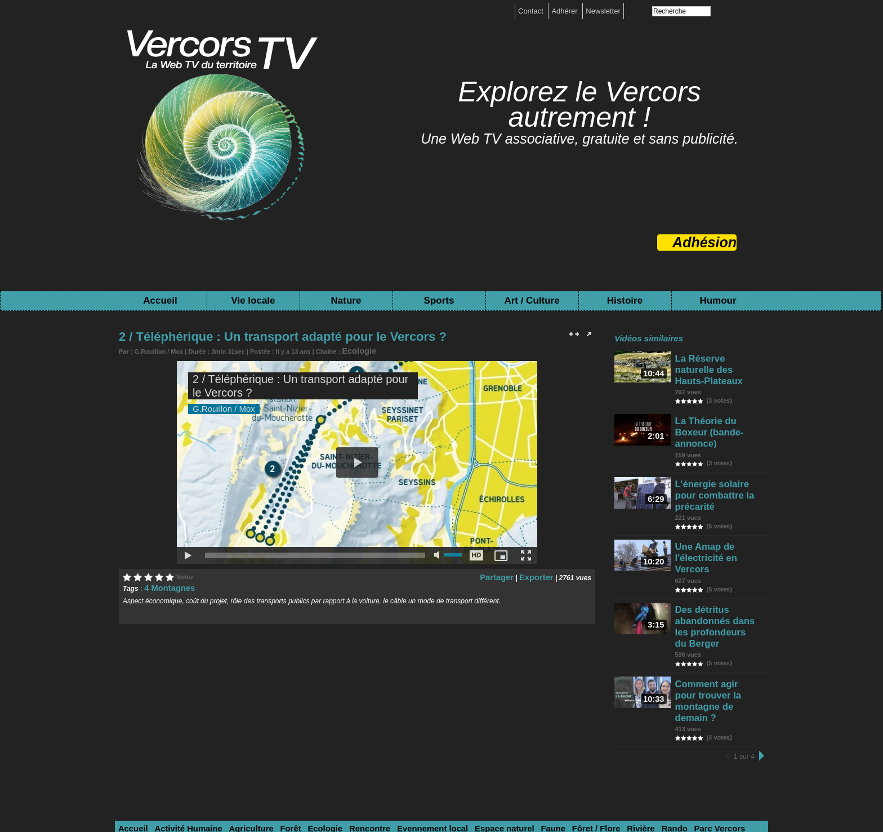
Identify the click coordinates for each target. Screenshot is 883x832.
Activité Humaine (178, 721)
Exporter (539, 575)
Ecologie (355, 349)
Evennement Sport (187, 735)
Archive (470, 735)
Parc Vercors (642, 721)
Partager (506, 575)
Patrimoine (508, 735)
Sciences (686, 721)
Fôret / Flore (535, 721)
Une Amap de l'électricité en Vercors (718, 499)
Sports (439, 300)
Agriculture (234, 721)
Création (273, 735)
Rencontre (337, 721)
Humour (717, 300)
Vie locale (253, 300)
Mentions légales (407, 785)
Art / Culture (531, 300)
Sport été (133, 735)
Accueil (160, 300)
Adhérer (565, 11)
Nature (346, 300)
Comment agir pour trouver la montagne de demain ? (719, 604)
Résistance (431, 735)
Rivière (574, 721)
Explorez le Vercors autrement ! (579, 104)
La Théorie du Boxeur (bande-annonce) (717, 407)
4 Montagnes (164, 585)
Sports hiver (729, 721)
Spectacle (357, 735)
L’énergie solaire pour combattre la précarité (717, 453)
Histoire (625, 300)
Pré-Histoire (553, 735)
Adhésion (704, 242)
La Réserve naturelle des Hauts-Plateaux (715, 361)
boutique (458, 785)
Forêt (268, 721)
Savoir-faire (313, 735)
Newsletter (603, 11)
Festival (238, 735)
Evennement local (392, 721)
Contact (531, 11)
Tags (480, 793)
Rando (603, 721)
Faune (497, 721)
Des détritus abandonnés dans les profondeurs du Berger (719, 549)
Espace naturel (455, 721)
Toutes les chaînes (429, 793)
